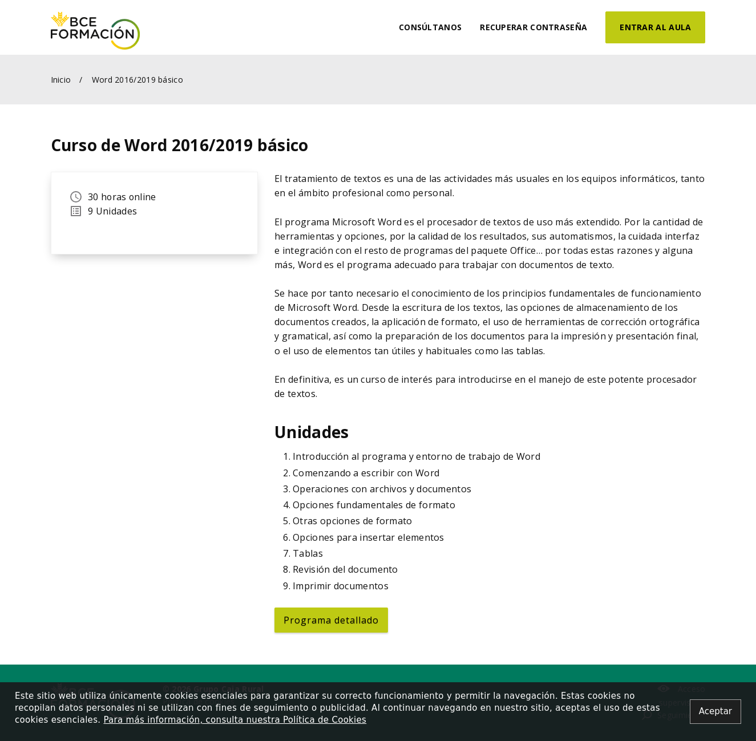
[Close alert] (715, 711)
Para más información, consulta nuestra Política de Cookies (234, 720)
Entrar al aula (655, 27)
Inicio (61, 79)
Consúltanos (430, 27)
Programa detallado (331, 620)
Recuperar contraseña (533, 27)
